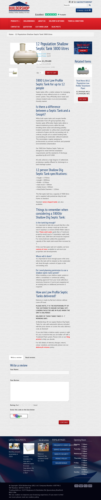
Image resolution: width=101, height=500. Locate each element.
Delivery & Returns (56, 21)
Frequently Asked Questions (62, 445)
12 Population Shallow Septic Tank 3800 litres (33, 34)
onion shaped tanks (50, 202)
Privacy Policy (61, 459)
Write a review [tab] (16, 357)
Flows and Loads (46, 232)
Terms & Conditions (76, 21)
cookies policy (33, 497)
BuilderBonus (29, 21)
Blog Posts (56, 27)
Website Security (61, 454)
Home (11, 34)
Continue (64, 422)
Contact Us (15, 27)
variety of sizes (41, 249)
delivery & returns (43, 347)
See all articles (44, 440)
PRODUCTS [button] (15, 21)
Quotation (27, 27)
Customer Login (41, 27)
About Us (41, 21)
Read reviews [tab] (30, 357)
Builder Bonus (61, 463)
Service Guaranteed (61, 450)
